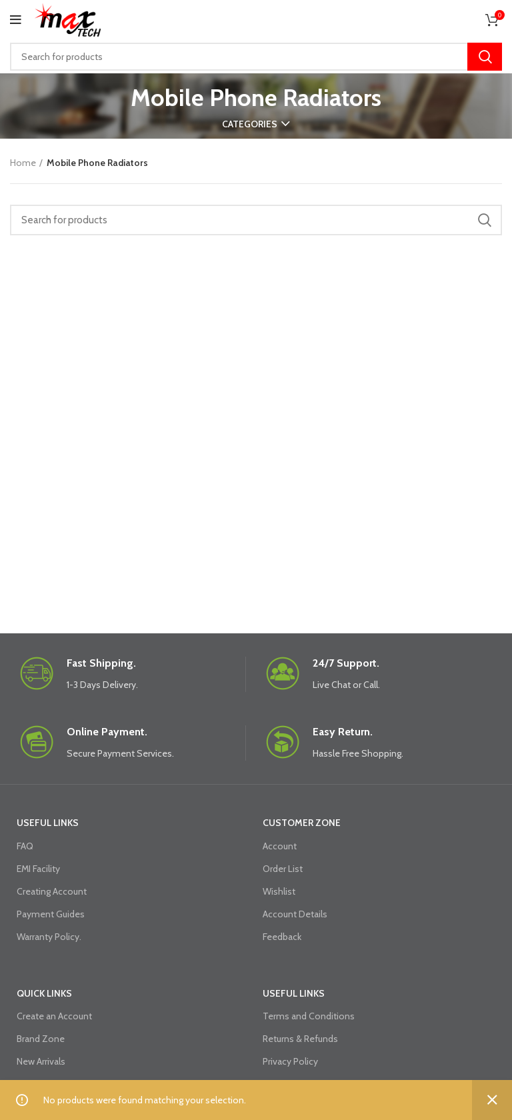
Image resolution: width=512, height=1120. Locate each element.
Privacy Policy (290, 1061)
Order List (283, 869)
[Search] (256, 57)
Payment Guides (51, 914)
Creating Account (52, 891)
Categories (249, 124)
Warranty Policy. (49, 937)
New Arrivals (41, 1061)
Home (23, 163)
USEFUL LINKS (48, 823)
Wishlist (279, 891)
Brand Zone (41, 1039)
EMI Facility (38, 869)
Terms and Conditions (309, 1016)
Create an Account (54, 1016)
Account (280, 846)
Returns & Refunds (300, 1039)
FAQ (25, 846)
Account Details (295, 914)
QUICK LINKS (44, 993)
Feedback (282, 937)
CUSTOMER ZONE (302, 823)
